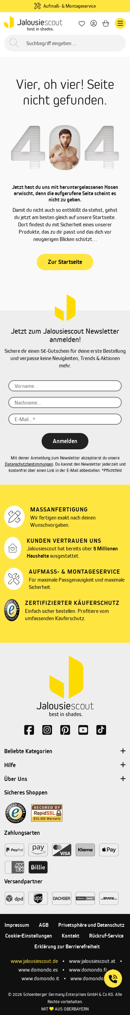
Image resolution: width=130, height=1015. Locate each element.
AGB (44, 925)
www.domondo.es (38, 969)
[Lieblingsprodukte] (82, 23)
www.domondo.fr (88, 969)
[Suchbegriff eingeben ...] (65, 43)
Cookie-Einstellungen (28, 935)
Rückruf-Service (106, 935)
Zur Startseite (65, 261)
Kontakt (70, 935)
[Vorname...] (65, 385)
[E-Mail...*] (65, 419)
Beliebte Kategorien (65, 751)
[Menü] (120, 23)
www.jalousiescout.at (92, 961)
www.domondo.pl (89, 978)
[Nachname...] (65, 402)
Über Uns (65, 779)
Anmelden (65, 441)
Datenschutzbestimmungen (29, 464)
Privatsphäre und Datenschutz (91, 925)
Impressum (17, 925)
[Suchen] (14, 43)
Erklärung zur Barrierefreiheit (67, 946)
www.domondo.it (40, 978)
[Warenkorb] (105, 23)
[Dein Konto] (93, 23)
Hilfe (65, 765)
